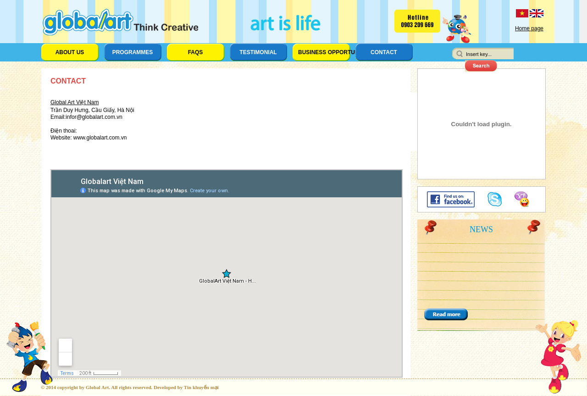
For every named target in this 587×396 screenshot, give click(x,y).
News (481, 229)
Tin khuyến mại (201, 387)
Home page (529, 28)
